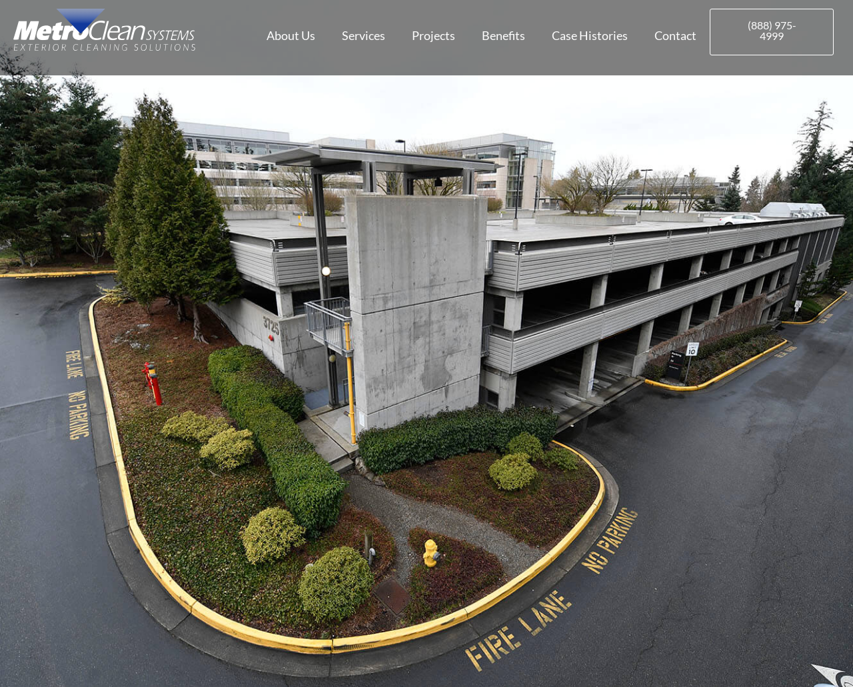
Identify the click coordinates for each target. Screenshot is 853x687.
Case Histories (590, 35)
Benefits (503, 35)
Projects (433, 35)
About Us (291, 35)
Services (363, 35)
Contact (675, 35)
